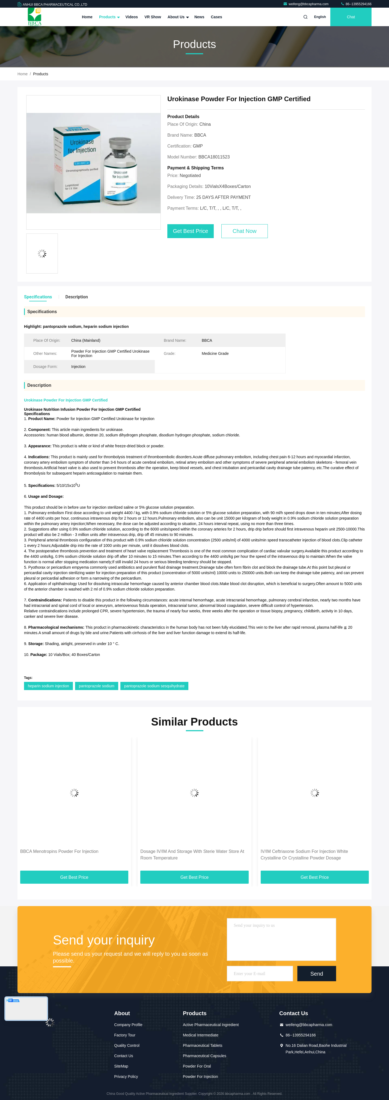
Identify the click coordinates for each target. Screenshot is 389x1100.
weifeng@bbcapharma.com (306, 4)
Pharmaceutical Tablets (202, 1045)
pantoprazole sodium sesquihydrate (154, 686)
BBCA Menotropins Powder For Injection (59, 851)
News (199, 17)
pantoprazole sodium (96, 686)
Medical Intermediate (200, 1035)
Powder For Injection (200, 1076)
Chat (351, 17)
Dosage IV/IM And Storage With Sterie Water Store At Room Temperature (192, 854)
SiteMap (121, 1066)
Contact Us (123, 1056)
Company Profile (128, 1025)
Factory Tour (124, 1035)
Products (109, 17)
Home (87, 17)
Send (316, 973)
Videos (131, 17)
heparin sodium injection (48, 686)
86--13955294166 (356, 4)
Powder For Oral (197, 1066)
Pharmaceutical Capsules (204, 1056)
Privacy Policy (126, 1076)
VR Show (152, 17)
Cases (216, 17)
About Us (178, 17)
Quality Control (126, 1045)
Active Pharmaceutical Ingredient (211, 1025)
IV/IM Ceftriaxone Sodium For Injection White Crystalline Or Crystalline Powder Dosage (304, 854)
